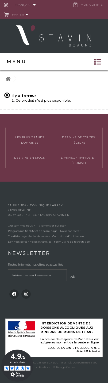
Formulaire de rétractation (72, 241)
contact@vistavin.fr (51, 215)
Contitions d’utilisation (68, 236)
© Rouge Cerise (64, 367)
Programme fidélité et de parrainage (32, 230)
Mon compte (92, 4)
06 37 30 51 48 (19, 215)
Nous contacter (70, 230)
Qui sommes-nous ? (21, 225)
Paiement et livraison (52, 225)
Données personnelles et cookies (29, 241)
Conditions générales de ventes (29, 236)
